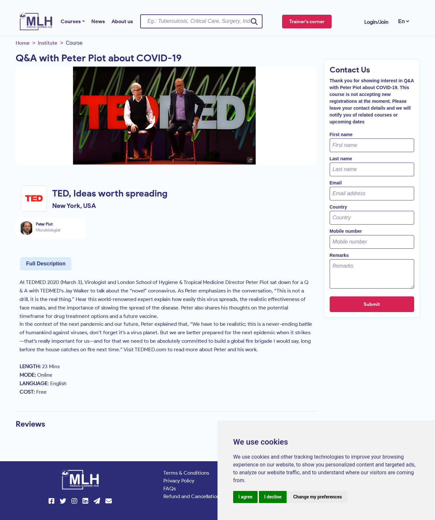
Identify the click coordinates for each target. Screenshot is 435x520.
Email (336, 182)
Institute (47, 43)
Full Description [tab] (46, 263)
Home (23, 43)
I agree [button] (245, 496)
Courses (71, 21)
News (98, 21)
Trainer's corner (306, 21)
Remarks (339, 255)
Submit (372, 304)
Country (338, 207)
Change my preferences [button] (317, 496)
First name (341, 134)
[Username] (201, 21)
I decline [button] (272, 496)
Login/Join (376, 22)
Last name (341, 158)
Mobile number (346, 231)
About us (122, 21)
